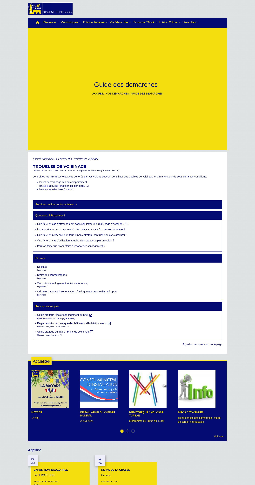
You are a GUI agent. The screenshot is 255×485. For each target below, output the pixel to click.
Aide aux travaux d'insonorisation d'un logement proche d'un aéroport (77, 291)
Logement (64, 159)
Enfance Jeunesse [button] (94, 22)
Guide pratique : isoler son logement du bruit (65, 315)
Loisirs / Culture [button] (168, 22)
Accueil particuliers (44, 159)
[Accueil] (50, 9)
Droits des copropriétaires (52, 275)
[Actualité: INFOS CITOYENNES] (201, 398)
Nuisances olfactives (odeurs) (56, 189)
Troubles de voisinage (86, 159)
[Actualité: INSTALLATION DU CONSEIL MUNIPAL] (103, 398)
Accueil (98, 93)
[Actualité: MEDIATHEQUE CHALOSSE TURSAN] (152, 398)
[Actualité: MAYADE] (54, 396)
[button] (37, 23)
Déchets (42, 266)
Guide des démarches (147, 93)
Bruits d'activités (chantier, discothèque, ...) (64, 185)
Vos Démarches (117, 93)
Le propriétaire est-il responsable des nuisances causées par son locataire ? (81, 229)
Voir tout (219, 436)
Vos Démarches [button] (119, 22)
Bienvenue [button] (49, 22)
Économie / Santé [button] (144, 22)
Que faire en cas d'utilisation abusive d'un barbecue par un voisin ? (75, 240)
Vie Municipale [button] (70, 22)
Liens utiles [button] (189, 22)
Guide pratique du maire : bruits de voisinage (65, 331)
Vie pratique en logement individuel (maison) (62, 283)
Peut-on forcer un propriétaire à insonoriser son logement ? (71, 246)
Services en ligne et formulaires (55, 204)
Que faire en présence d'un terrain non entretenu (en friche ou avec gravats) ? (82, 235)
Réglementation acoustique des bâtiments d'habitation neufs (74, 323)
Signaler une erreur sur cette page (202, 344)
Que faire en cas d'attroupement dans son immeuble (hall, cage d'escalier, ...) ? (82, 224)
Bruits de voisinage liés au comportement (63, 182)
